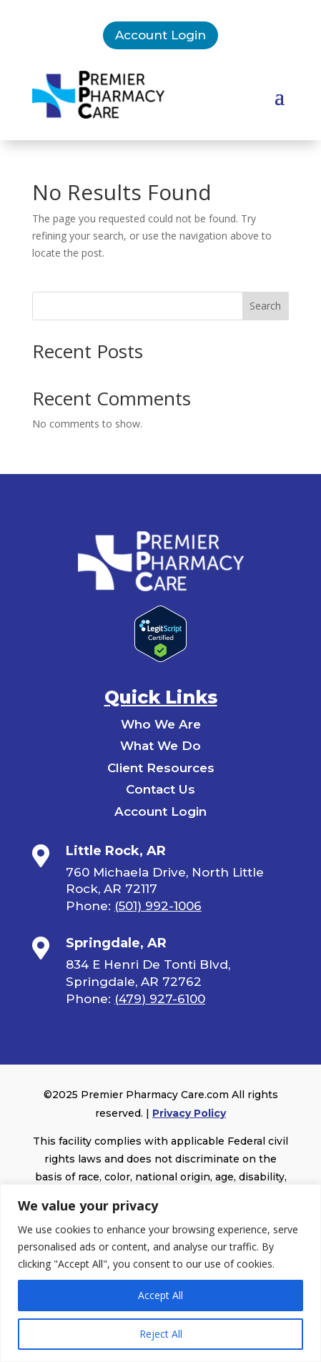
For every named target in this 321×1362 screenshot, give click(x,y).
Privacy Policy (189, 1113)
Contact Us (160, 789)
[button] (280, 95)
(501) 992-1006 (158, 906)
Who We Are (161, 724)
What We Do (160, 746)
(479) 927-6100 (159, 999)
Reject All (160, 1334)
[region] (160, 1273)
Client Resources (160, 768)
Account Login (160, 35)
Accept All (160, 1295)
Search (265, 305)
